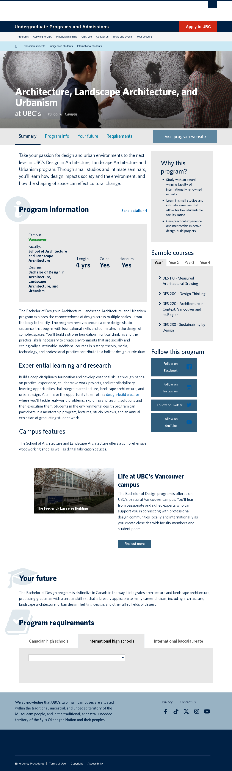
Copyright (77, 763)
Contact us (102, 36)
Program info (57, 136)
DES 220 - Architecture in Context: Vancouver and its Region (183, 309)
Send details (134, 210)
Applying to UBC (42, 36)
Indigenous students (61, 46)
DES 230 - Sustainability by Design (184, 327)
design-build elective (122, 394)
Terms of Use (57, 763)
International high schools (111, 641)
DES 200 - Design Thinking (184, 293)
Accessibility (95, 763)
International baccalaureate (178, 641)
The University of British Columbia (25, 11)
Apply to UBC (198, 27)
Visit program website (185, 136)
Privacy (167, 702)
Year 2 (174, 263)
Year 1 (159, 263)
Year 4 (205, 263)
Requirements (120, 136)
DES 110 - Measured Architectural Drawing (180, 281)
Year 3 (189, 263)
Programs (23, 36)
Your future (87, 136)
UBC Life (87, 36)
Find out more (135, 544)
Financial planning (66, 36)
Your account (144, 36)
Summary (27, 136)
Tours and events (122, 36)
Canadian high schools (49, 641)
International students (89, 46)
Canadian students (34, 46)
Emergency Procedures (29, 763)
